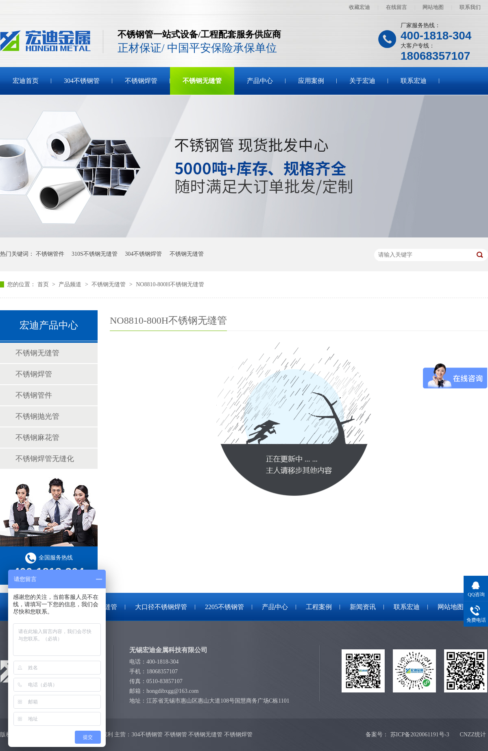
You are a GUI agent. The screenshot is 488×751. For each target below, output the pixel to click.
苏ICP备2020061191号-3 (419, 734)
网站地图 (433, 7)
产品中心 (260, 80)
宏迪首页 (26, 80)
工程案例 (319, 606)
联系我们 (470, 7)
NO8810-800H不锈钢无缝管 (170, 284)
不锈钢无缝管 (202, 80)
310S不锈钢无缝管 (95, 254)
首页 (43, 284)
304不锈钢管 (82, 80)
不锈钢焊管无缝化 (44, 459)
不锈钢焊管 (141, 80)
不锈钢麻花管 (37, 437)
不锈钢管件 (50, 254)
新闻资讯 (363, 606)
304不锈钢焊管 (143, 254)
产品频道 (71, 284)
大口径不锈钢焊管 (161, 606)
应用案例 (311, 80)
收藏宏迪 (359, 7)
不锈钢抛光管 (37, 416)
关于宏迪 (362, 80)
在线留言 (396, 7)
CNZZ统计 (473, 734)
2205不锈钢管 (224, 606)
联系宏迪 (414, 80)
